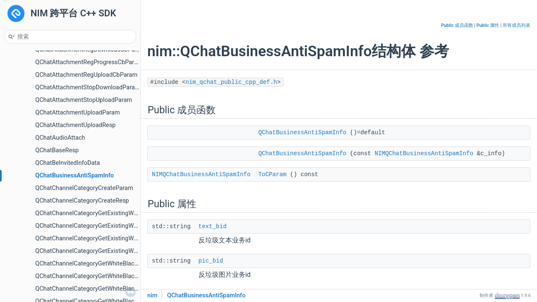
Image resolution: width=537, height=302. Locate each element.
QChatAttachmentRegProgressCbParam (89, 62)
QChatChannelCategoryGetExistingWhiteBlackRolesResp (111, 251)
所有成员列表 (516, 25)
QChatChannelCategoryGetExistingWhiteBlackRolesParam (113, 238)
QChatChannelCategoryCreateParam (84, 188)
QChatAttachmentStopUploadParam (83, 100)
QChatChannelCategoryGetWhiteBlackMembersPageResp (112, 276)
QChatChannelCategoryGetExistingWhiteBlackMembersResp (116, 225)
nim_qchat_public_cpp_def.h (231, 82)
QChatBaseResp (57, 150)
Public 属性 (488, 25)
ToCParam (272, 174)
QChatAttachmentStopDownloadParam (87, 87)
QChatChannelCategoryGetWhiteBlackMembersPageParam (114, 263)
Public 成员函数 (457, 25)
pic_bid (210, 261)
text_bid (212, 226)
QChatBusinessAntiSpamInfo (74, 175)
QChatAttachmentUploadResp (75, 125)
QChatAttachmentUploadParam (77, 112)
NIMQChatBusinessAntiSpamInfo (424, 153)
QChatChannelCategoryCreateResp (82, 200)
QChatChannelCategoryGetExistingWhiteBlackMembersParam (118, 213)
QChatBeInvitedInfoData (67, 163)
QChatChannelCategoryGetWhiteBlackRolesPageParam (109, 288)
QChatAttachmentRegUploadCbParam (86, 74)
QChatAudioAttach (60, 137)
